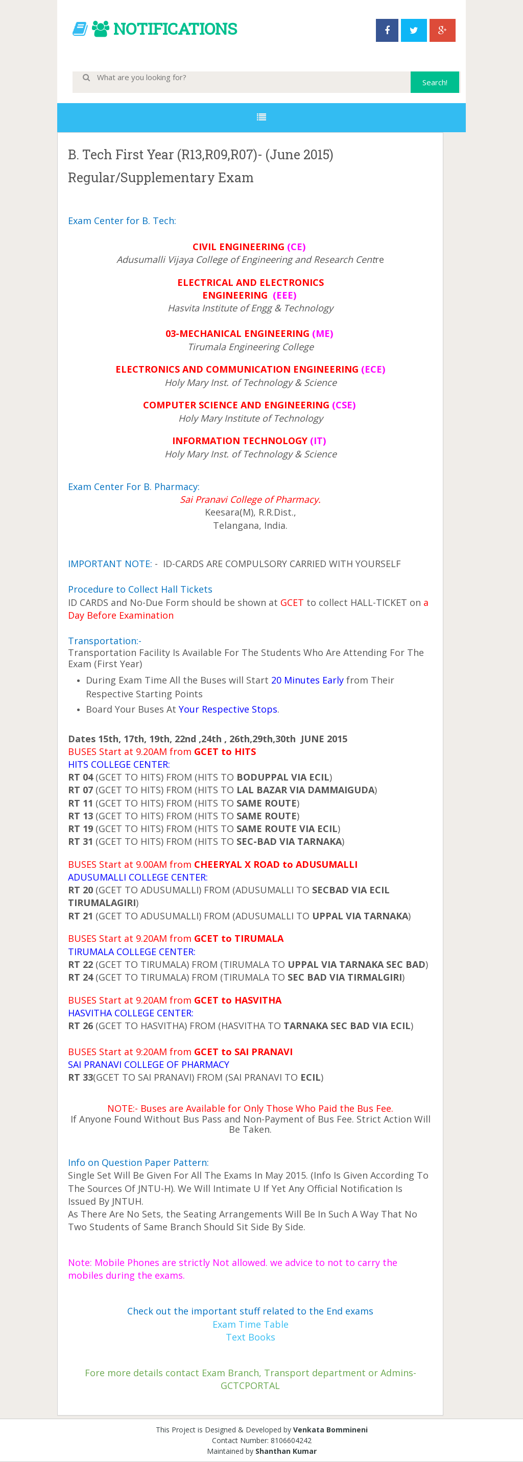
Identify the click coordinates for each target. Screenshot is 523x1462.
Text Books (250, 1337)
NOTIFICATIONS (175, 28)
